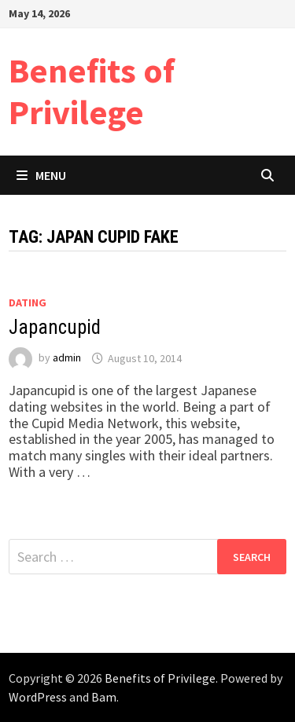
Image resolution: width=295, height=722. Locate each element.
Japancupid (55, 327)
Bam (103, 697)
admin (67, 358)
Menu (41, 175)
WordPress (38, 697)
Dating (27, 302)
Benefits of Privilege (92, 91)
